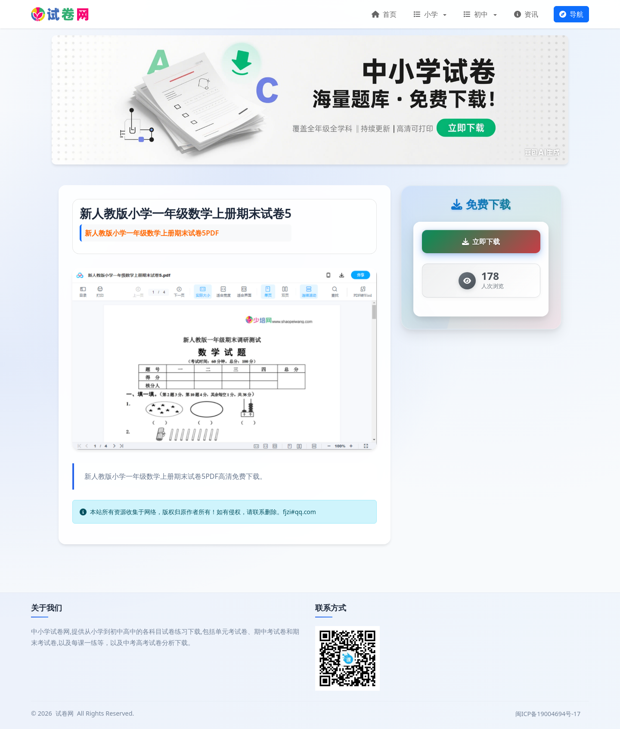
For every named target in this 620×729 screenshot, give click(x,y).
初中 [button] (477, 14)
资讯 (526, 14)
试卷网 (65, 713)
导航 (571, 14)
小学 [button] (427, 14)
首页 (384, 14)
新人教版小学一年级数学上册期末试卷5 (185, 213)
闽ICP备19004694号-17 (548, 714)
